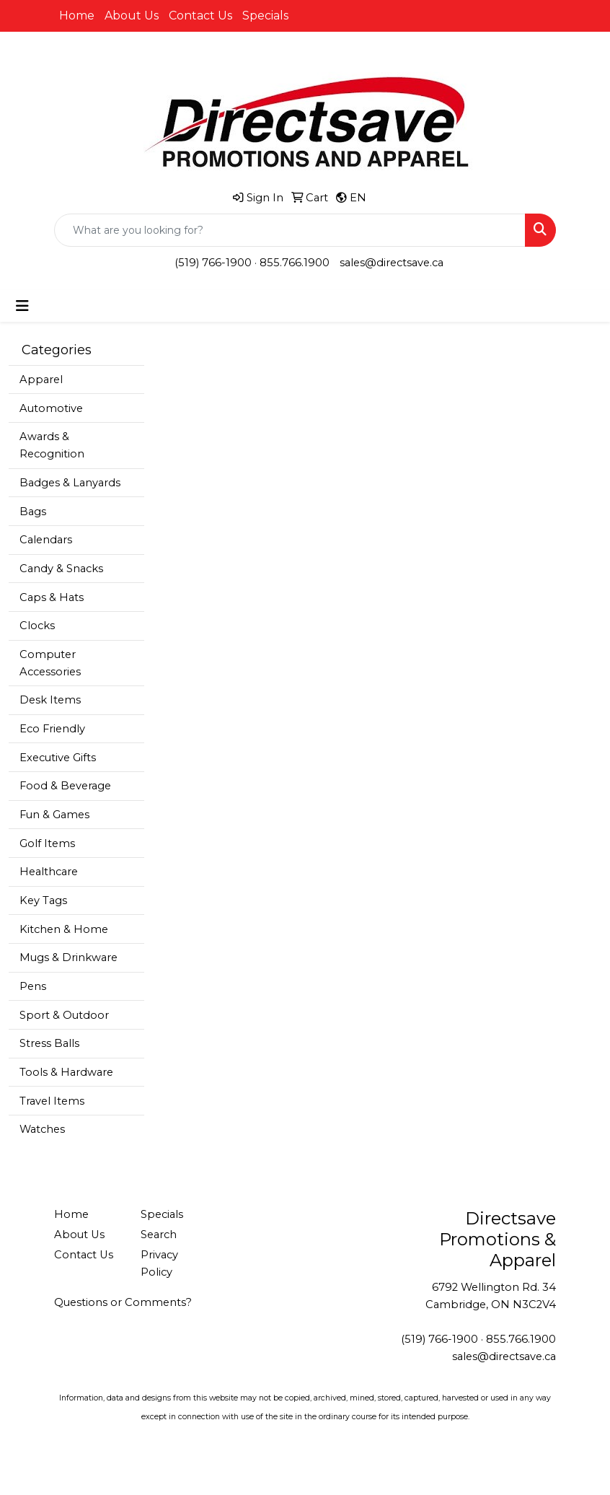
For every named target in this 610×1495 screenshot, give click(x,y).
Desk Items (50, 699)
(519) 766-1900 (213, 262)
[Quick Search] (290, 230)
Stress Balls (49, 1043)
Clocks (37, 625)
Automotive (51, 408)
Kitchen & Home (63, 929)
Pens (32, 986)
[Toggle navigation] (22, 306)
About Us (132, 15)
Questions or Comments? (123, 1302)
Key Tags (43, 900)
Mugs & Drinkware (68, 957)
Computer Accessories (50, 663)
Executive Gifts (57, 757)
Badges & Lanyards (69, 482)
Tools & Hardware (66, 1072)
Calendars (45, 539)
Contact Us (200, 15)
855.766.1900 (295, 262)
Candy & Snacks (61, 568)
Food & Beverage (65, 785)
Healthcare (48, 871)
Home (76, 15)
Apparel (41, 379)
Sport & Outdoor (64, 1015)
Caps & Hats (51, 597)
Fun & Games (54, 814)
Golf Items (47, 843)
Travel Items (51, 1101)
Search (159, 1234)
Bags (32, 511)
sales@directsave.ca (391, 262)
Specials (265, 15)
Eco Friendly (52, 728)
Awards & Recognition (51, 445)
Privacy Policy (159, 1263)
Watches (42, 1129)
